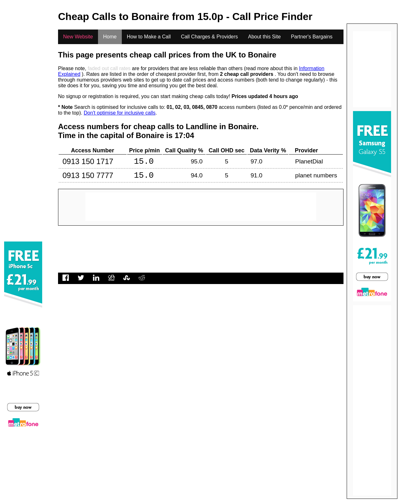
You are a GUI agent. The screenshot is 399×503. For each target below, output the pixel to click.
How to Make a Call (149, 36)
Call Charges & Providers (209, 36)
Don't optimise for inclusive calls (119, 113)
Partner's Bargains (311, 36)
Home (110, 36)
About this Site (264, 36)
